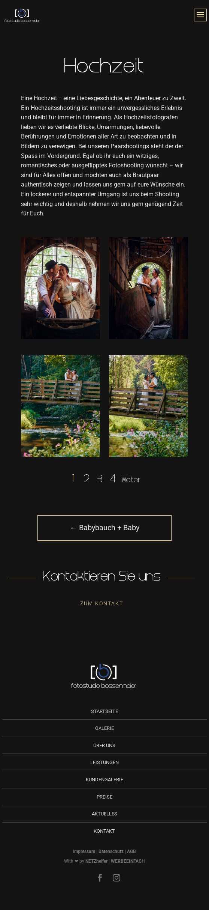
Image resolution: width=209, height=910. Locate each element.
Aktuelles (104, 814)
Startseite (104, 711)
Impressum (84, 851)
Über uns (104, 745)
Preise (104, 797)
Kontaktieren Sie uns (102, 577)
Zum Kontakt (101, 603)
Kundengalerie (104, 779)
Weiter (130, 480)
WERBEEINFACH (128, 861)
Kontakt (104, 831)
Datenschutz (111, 851)
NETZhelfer (96, 861)
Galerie (104, 728)
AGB (131, 851)
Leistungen (104, 762)
